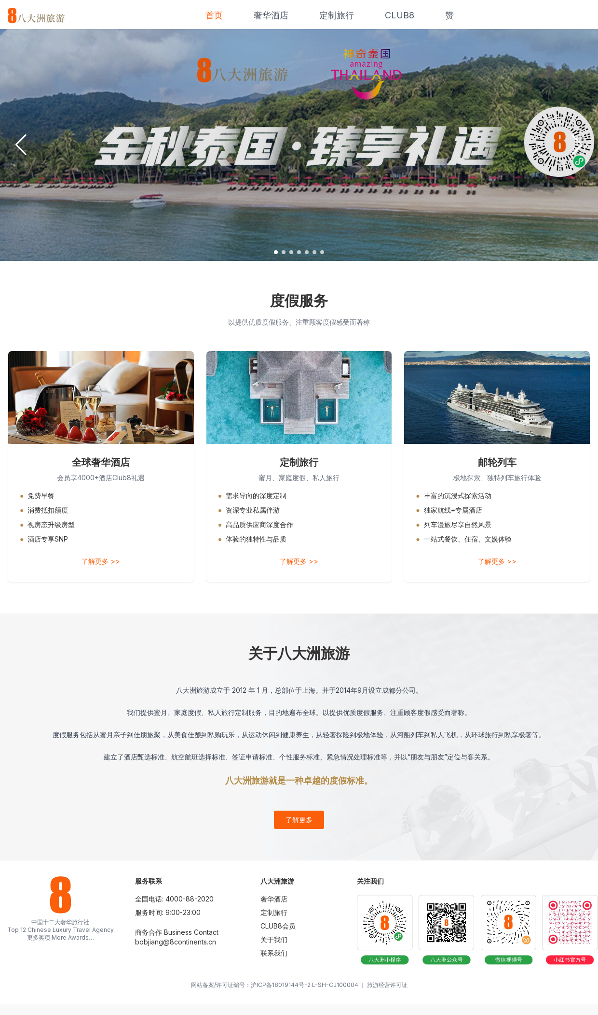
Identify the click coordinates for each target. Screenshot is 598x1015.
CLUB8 (399, 15)
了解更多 (299, 819)
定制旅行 (336, 15)
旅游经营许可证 (387, 984)
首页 (214, 15)
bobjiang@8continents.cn (175, 942)
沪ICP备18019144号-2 (281, 984)
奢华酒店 (271, 15)
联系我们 (273, 953)
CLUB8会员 (278, 926)
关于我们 (273, 939)
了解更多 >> (101, 561)
